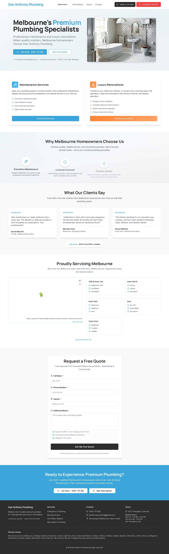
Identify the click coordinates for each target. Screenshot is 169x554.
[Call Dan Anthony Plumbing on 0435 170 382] (148, 4)
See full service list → (84, 340)
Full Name (57, 375)
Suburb (56, 399)
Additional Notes (59, 410)
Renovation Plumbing (56, 522)
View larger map (77, 322)
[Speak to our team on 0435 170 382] (125, 4)
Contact (98, 4)
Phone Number (59, 387)
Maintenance (62, 4)
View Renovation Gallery (123, 118)
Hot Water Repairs (55, 518)
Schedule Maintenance (45, 118)
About (89, 4)
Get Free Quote (59, 52)
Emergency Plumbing (56, 511)
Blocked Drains (53, 515)
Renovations (78, 4)
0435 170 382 (95, 511)
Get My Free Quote (84, 446)
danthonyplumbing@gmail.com (102, 515)
